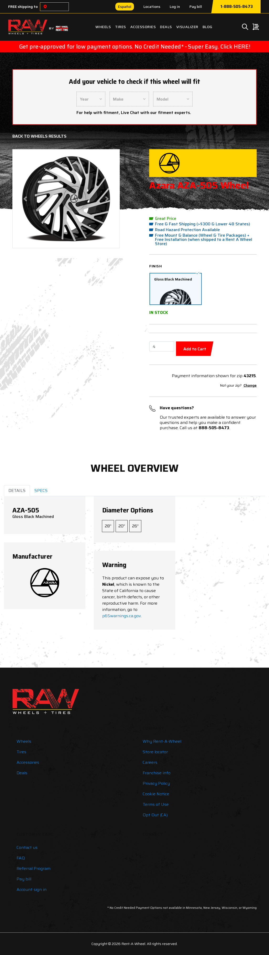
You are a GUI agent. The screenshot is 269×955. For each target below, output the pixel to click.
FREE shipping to (23, 6)
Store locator (155, 752)
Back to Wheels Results (39, 136)
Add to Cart (194, 349)
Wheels (103, 27)
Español (124, 6)
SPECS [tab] (41, 490)
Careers (150, 762)
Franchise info (156, 773)
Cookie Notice (156, 794)
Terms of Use (156, 804)
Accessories (143, 27)
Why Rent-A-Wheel (162, 741)
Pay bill (195, 6)
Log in (175, 6)
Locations (151, 6)
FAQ (21, 858)
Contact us (27, 847)
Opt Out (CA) (155, 815)
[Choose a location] (45, 7)
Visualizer (187, 27)
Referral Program (33, 868)
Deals (166, 27)
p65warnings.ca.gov (121, 616)
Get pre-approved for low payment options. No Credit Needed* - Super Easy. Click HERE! (134, 46)
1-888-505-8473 (236, 6)
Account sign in (31, 889)
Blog (208, 27)
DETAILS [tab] (16, 490)
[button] (25, 199)
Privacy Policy (156, 783)
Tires (120, 27)
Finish (155, 266)
